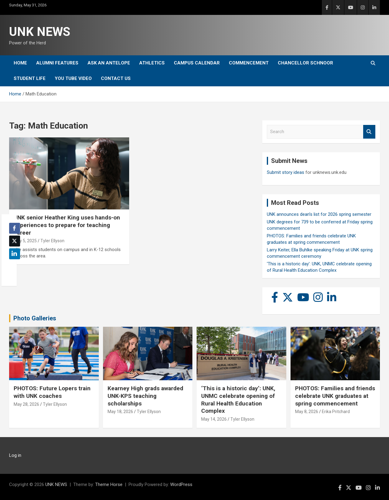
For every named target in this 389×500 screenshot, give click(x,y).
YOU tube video (73, 78)
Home (20, 63)
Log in (15, 455)
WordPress (181, 484)
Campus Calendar (197, 63)
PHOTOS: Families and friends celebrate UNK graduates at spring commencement (335, 396)
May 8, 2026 (306, 411)
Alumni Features (57, 63)
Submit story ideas (285, 172)
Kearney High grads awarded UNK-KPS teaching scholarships (145, 396)
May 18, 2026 (120, 411)
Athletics (152, 63)
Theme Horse (108, 484)
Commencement (249, 63)
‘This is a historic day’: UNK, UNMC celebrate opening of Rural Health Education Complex (238, 399)
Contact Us (116, 78)
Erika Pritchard (336, 411)
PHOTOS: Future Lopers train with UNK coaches (52, 392)
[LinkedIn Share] (14, 253)
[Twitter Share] (14, 241)
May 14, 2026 (214, 419)
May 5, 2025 (25, 240)
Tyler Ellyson (52, 240)
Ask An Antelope (109, 63)
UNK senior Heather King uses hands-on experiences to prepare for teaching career (67, 225)
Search (369, 132)
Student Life (30, 78)
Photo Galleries (34, 318)
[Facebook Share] (14, 228)
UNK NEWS (39, 32)
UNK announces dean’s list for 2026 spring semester (319, 214)
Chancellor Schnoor (305, 63)
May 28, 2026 (26, 404)
